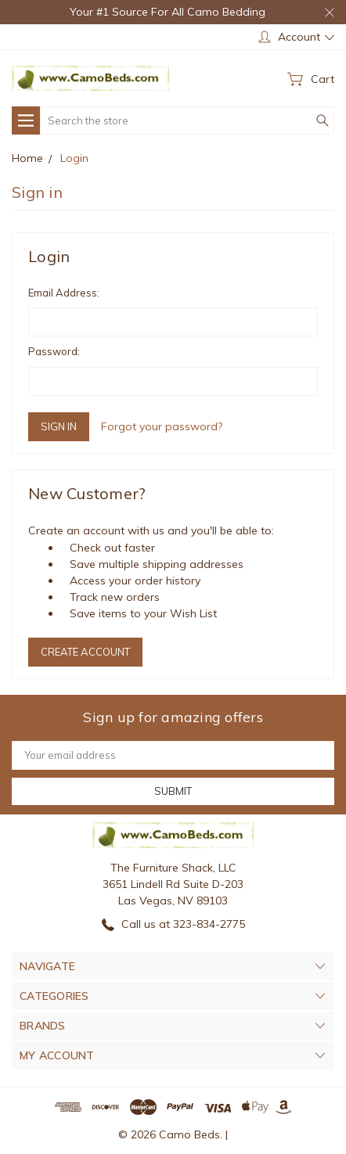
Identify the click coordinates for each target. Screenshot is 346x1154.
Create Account (85, 651)
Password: (54, 351)
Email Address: (63, 292)
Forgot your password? (161, 426)
